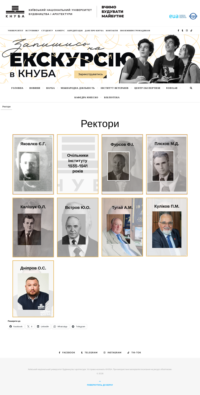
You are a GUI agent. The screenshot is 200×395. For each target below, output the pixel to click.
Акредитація (75, 30)
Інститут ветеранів (115, 87)
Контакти (112, 30)
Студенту (47, 30)
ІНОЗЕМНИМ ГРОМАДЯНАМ (135, 30)
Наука (50, 87)
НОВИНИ (34, 87)
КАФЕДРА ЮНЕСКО (86, 97)
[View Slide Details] (100, 59)
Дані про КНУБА (94, 30)
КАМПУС (60, 30)
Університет (15, 30)
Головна (17, 87)
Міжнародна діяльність (78, 87)
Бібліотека (112, 97)
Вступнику (32, 30)
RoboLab (172, 87)
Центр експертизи (147, 87)
